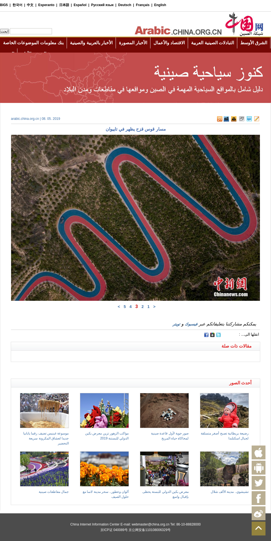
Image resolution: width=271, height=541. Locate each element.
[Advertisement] (73, 369)
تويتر (176, 324)
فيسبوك (191, 324)
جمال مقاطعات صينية (54, 492)
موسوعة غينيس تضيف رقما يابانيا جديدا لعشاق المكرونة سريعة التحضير (46, 438)
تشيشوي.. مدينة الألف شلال (230, 492)
